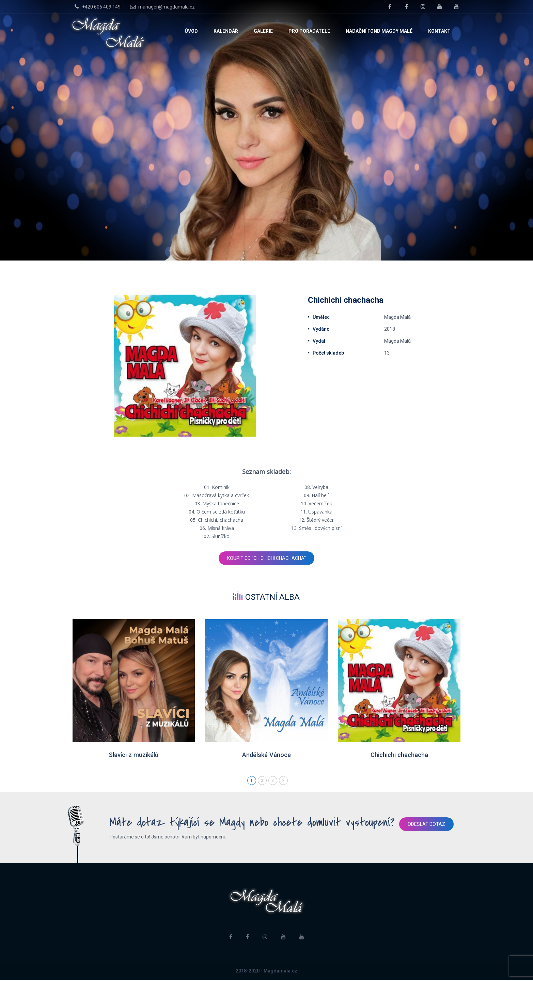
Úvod (191, 31)
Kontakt (439, 31)
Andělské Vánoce (266, 755)
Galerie (263, 31)
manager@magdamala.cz (162, 6)
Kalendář (226, 31)
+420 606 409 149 (97, 6)
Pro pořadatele (309, 31)
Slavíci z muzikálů (133, 755)
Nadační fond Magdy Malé (379, 31)
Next (283, 781)
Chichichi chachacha (399, 755)
